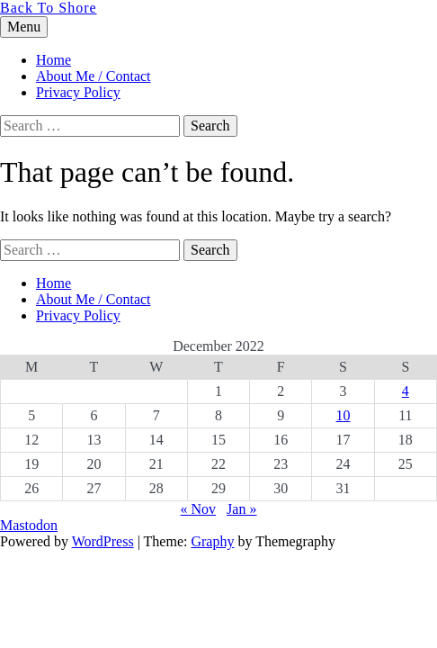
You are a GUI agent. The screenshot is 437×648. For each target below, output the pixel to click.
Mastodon (29, 525)
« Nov (199, 509)
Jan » (241, 509)
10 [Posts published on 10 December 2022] (343, 415)
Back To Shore (48, 7)
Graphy (212, 541)
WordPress (103, 541)
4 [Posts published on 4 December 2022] (405, 391)
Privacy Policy (78, 92)
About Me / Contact (93, 76)
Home (53, 60)
